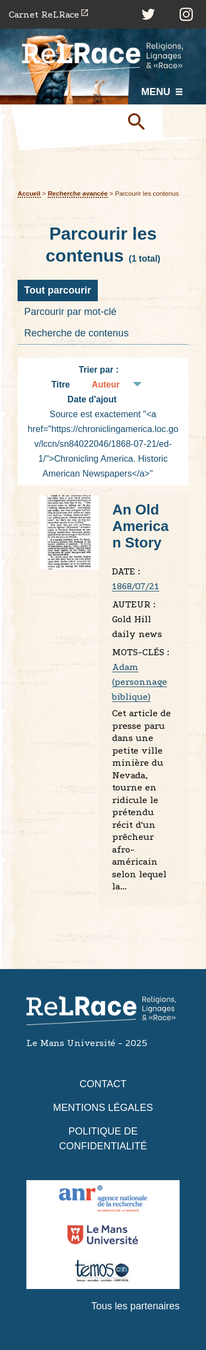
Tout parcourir (57, 290)
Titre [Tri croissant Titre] (60, 384)
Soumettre (141, 120)
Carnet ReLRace (44, 14)
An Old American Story (140, 526)
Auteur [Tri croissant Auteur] (106, 384)
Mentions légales (103, 1107)
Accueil (29, 193)
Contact (103, 1083)
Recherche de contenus (76, 333)
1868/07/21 (135, 586)
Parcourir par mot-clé (70, 311)
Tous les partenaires (135, 1306)
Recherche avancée (78, 193)
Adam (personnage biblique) (139, 682)
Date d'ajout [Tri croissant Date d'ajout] (92, 399)
